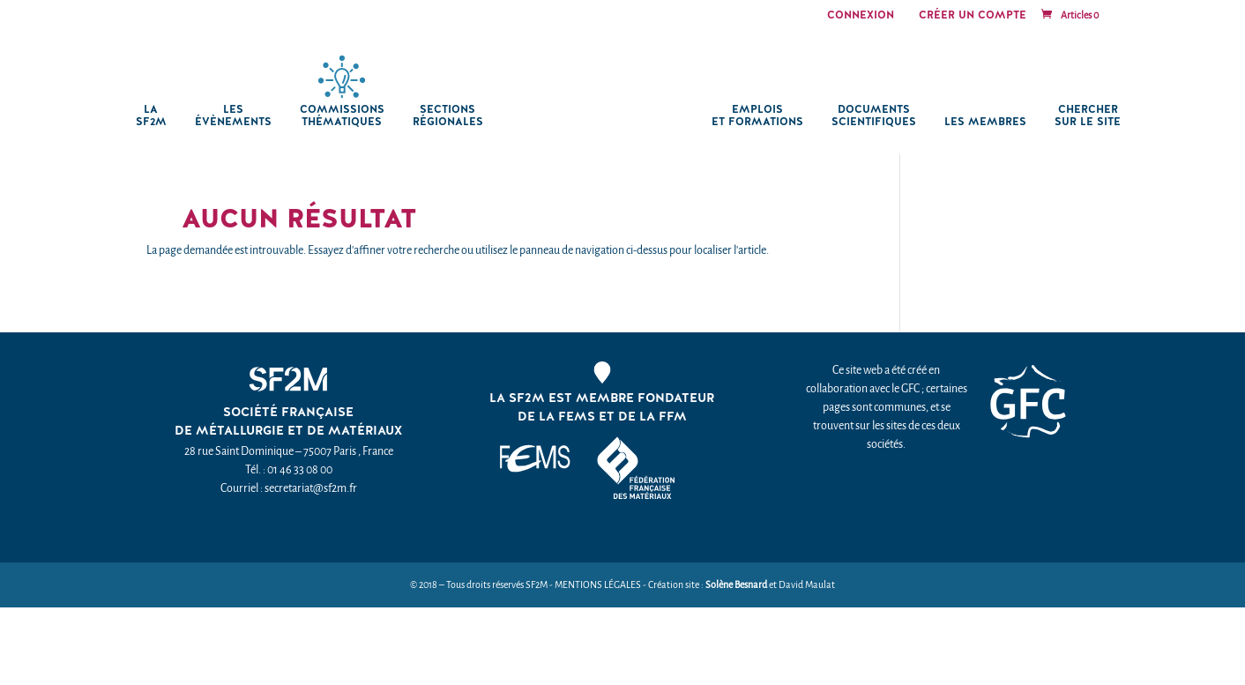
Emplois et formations (757, 116)
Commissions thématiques (342, 116)
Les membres (985, 122)
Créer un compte (972, 16)
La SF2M (151, 116)
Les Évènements (233, 116)
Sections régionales (448, 116)
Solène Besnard (736, 585)
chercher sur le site (1088, 116)
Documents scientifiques (873, 116)
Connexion (860, 16)
